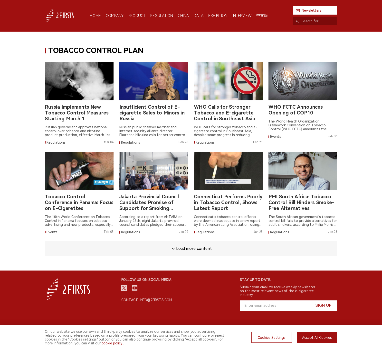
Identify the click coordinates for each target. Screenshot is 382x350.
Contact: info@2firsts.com (146, 300)
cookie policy (112, 343)
